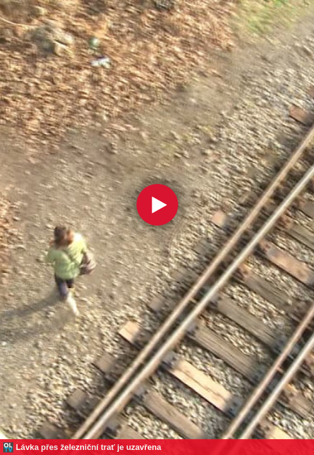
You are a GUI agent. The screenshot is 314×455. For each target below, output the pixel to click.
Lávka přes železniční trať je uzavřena (88, 447)
